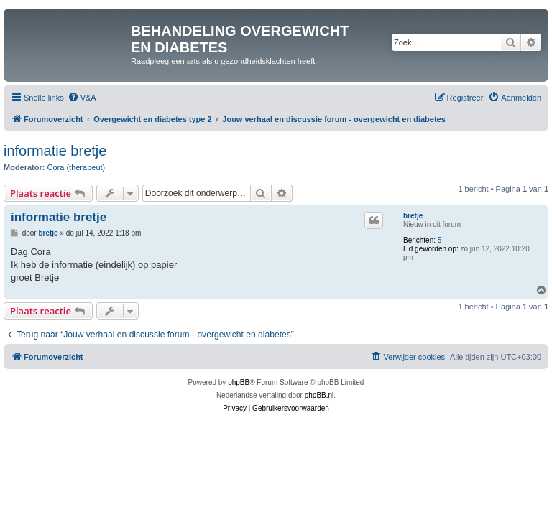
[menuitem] (82, 97)
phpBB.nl (319, 395)
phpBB (238, 382)
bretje (413, 216)
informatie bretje (55, 151)
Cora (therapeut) (76, 167)
